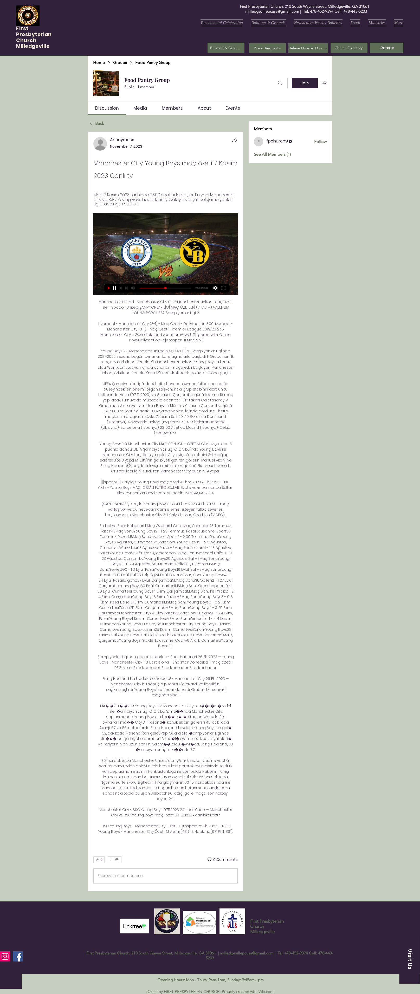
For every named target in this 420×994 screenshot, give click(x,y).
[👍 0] (99, 859)
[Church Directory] (349, 48)
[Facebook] (18, 956)
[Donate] (386, 48)
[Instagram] (5, 956)
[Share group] (324, 83)
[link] (107, 108)
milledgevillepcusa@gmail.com (272, 11)
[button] (267, 48)
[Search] (280, 83)
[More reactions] (114, 859)
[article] (165, 511)
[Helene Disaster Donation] (308, 48)
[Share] (234, 140)
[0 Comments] (222, 859)
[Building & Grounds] (226, 48)
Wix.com (266, 991)
